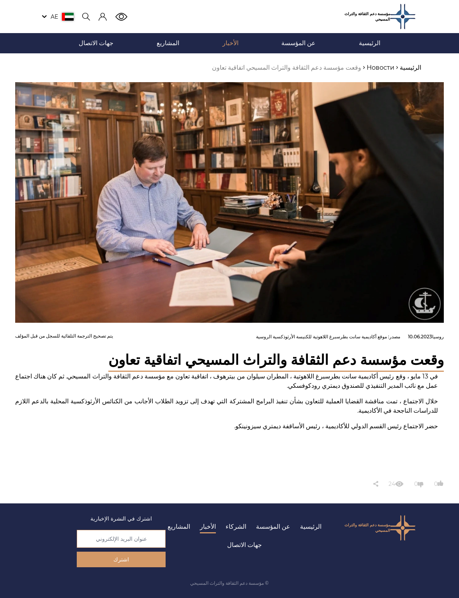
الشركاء (236, 526)
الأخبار (208, 526)
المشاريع (179, 526)
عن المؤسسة (273, 526)
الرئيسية (310, 526)
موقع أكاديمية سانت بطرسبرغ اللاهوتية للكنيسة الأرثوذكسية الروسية (321, 336)
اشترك (121, 559)
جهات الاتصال (244, 545)
